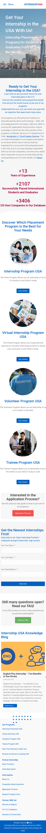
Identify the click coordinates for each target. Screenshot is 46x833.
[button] (13, 716)
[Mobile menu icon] (8, 4)
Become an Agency (9, 804)
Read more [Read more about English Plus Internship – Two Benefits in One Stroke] (9, 706)
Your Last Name (8, 557)
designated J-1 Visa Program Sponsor (23, 136)
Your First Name (8, 545)
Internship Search (9, 769)
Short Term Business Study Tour (14, 749)
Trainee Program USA (10, 744)
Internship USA (8, 679)
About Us (5, 779)
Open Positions (8, 764)
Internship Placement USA (12, 729)
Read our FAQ (23, 620)
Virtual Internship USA (10, 734)
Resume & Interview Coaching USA (15, 754)
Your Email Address (9, 569)
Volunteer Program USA (11, 739)
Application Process (23, 513)
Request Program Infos (11, 794)
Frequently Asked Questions (13, 784)
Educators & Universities (11, 814)
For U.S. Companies (9, 809)
